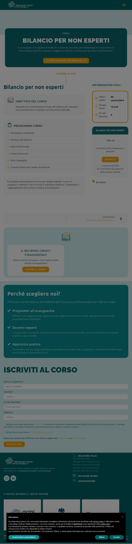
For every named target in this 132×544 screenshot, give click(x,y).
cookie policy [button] (105, 524)
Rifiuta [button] (101, 537)
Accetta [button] (116, 537)
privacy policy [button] (98, 521)
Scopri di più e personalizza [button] (23, 537)
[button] (122, 517)
